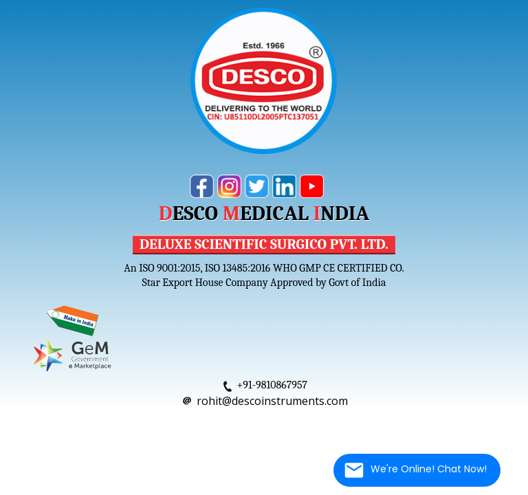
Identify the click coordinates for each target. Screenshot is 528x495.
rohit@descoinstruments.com (272, 400)
